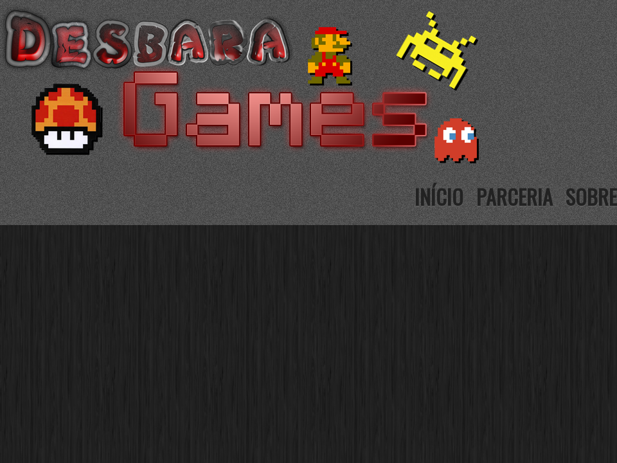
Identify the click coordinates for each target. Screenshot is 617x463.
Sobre (591, 196)
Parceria (514, 196)
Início (439, 196)
